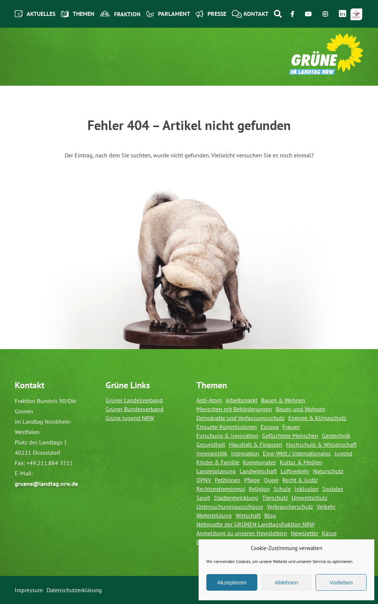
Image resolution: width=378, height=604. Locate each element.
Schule (282, 488)
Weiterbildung (214, 515)
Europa (270, 426)
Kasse (329, 533)
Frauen (291, 426)
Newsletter (304, 533)
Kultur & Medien (301, 462)
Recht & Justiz (300, 480)
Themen (77, 14)
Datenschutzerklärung (74, 590)
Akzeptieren (231, 582)
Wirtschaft (248, 515)
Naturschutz (328, 471)
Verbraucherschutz (290, 506)
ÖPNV (203, 480)
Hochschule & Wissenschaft (321, 444)
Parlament (168, 14)
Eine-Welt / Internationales (297, 453)
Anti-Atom (209, 400)
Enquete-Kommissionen (226, 426)
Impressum (29, 590)
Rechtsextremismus (220, 488)
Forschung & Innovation (227, 435)
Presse (211, 14)
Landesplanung (216, 471)
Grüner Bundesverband (135, 409)
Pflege (252, 480)
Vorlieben (341, 582)
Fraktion (120, 14)
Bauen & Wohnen (283, 400)
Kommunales (259, 462)
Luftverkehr (295, 471)
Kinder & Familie (217, 462)
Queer (271, 480)
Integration (245, 453)
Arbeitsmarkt (241, 400)
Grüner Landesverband (134, 400)
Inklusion (307, 488)
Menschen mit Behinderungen (234, 409)
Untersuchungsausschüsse (229, 506)
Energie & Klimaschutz (317, 418)
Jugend (343, 453)
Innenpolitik (211, 453)
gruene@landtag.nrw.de (46, 483)
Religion (259, 488)
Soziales (332, 488)
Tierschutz (275, 497)
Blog (270, 515)
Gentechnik (336, 435)
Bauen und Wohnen (300, 409)
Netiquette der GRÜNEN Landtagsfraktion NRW (255, 524)
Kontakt (250, 14)
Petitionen (227, 480)
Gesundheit (210, 444)
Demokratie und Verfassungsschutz (240, 418)
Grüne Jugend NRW (130, 418)
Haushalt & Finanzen (255, 444)
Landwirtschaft (258, 471)
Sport (203, 497)
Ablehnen (286, 582)
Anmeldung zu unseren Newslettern (241, 533)
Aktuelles (35, 14)
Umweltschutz (309, 497)
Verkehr (326, 506)
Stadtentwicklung (236, 497)
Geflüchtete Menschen (290, 435)
